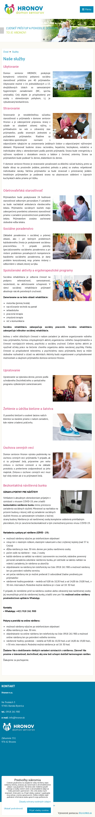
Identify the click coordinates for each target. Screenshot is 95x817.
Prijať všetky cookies (39, 810)
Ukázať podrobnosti (13, 808)
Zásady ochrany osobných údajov (35, 801)
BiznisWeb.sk (85, 813)
